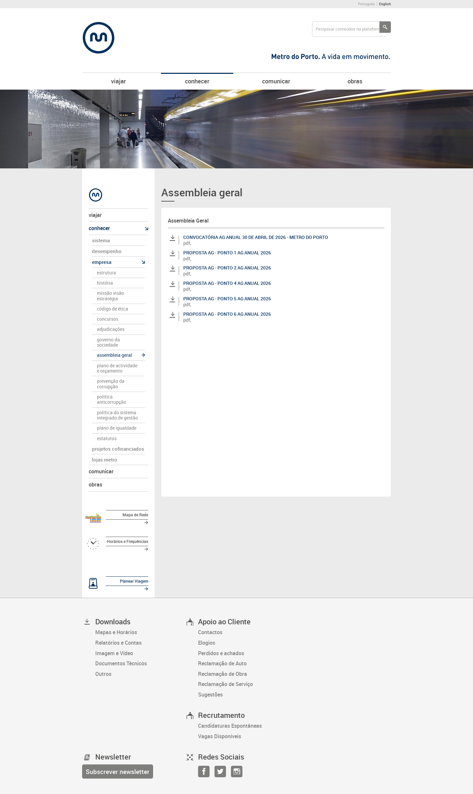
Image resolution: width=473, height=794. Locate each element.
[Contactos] (243, 621)
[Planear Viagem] (118, 575)
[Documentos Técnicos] (140, 653)
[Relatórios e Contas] (140, 632)
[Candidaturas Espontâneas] (243, 715)
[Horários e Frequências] (118, 539)
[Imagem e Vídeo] (140, 642)
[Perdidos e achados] (243, 642)
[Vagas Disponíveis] (243, 725)
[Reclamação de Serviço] (243, 673)
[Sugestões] (243, 684)
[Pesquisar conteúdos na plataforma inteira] (385, 27)
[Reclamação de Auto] (243, 653)
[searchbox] (349, 29)
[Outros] (140, 663)
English (385, 3)
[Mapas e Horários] (140, 621)
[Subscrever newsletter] (117, 761)
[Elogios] (243, 632)
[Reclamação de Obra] (243, 663)
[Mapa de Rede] (118, 516)
